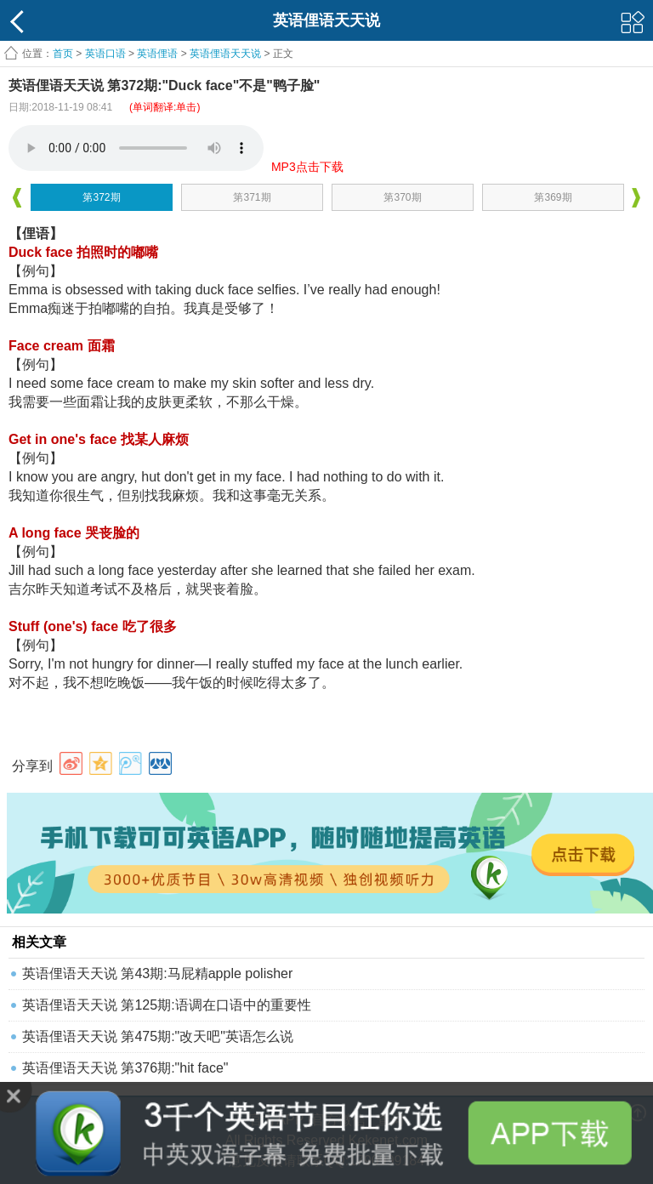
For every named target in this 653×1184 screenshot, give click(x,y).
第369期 (552, 197)
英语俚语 (157, 54)
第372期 (101, 197)
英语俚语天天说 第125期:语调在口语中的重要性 (166, 1005)
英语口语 (105, 54)
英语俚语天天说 (227, 54)
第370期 (402, 197)
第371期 (251, 197)
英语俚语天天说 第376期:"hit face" (125, 1068)
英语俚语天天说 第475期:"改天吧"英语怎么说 (157, 1036)
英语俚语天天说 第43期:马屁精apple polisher (157, 973)
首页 (63, 54)
